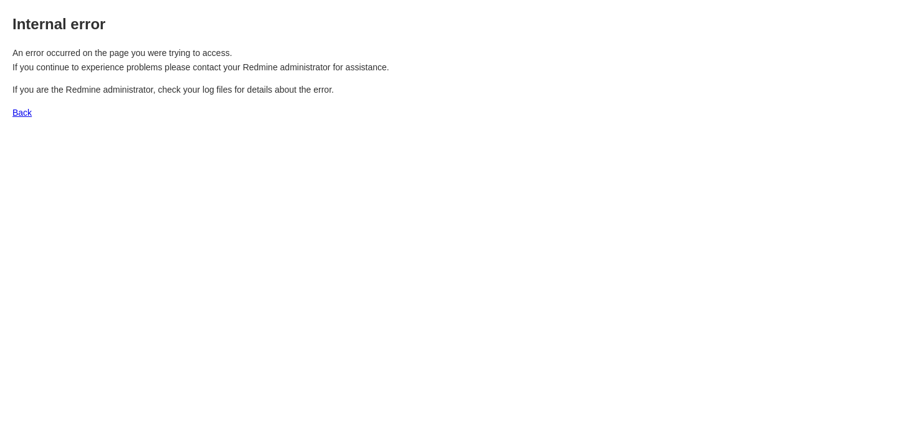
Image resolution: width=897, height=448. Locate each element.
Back (22, 113)
